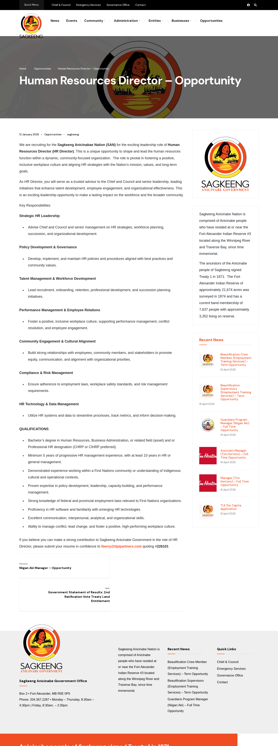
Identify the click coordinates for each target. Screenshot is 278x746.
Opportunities (211, 21)
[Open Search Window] (255, 5)
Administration (126, 21)
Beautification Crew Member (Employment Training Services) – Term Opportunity (236, 355)
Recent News (211, 335)
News (55, 21)
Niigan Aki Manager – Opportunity (45, 561)
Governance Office (118, 5)
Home (22, 64)
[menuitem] (95, 20)
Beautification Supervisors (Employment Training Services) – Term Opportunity (235, 388)
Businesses (180, 21)
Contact (140, 5)
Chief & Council (61, 5)
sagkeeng (73, 130)
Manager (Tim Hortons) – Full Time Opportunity (234, 477)
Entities (155, 21)
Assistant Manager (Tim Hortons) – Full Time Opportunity (234, 449)
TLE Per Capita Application (230, 502)
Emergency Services (88, 5)
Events (71, 21)
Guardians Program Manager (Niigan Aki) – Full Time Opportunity (234, 420)
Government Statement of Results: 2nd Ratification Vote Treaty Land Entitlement (156, 566)
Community (93, 21)
